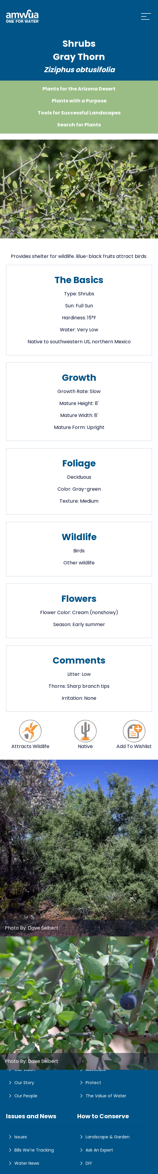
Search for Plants (79, 124)
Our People (21, 1096)
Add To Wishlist (134, 734)
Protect (89, 1082)
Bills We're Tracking (30, 1150)
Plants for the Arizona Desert (79, 88)
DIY (84, 1163)
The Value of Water (101, 1096)
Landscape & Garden (103, 1137)
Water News (22, 1163)
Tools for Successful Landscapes (79, 112)
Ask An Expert (95, 1150)
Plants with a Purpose (79, 100)
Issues (16, 1137)
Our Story (20, 1082)
